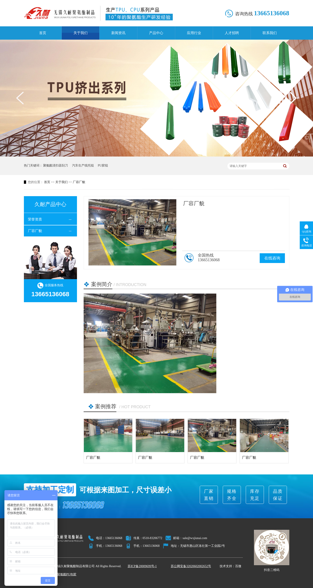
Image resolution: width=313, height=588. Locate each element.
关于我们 (80, 33)
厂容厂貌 (79, 182)
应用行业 (194, 33)
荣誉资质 (35, 219)
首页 (42, 33)
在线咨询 (272, 258)
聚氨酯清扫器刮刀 (55, 165)
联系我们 (270, 33)
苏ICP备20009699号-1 (142, 566)
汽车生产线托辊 (83, 165)
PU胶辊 (103, 165)
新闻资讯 (118, 33)
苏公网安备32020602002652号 (191, 566)
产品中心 (156, 33)
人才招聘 (232, 33)
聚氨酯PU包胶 (67, 574)
